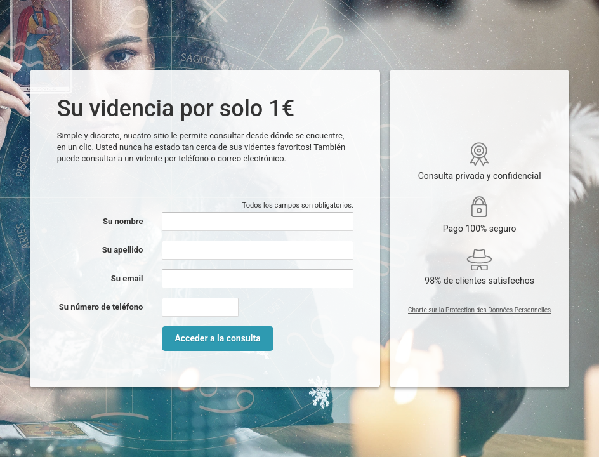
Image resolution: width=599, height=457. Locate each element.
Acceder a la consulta (217, 338)
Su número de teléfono (101, 307)
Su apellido (122, 250)
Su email (127, 278)
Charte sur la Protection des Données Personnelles (479, 310)
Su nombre (123, 221)
